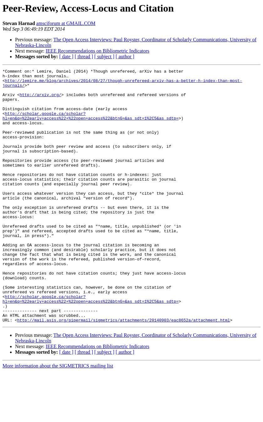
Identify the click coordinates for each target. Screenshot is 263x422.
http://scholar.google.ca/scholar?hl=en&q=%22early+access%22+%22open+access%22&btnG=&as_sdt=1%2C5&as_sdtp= (91, 125)
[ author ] (125, 56)
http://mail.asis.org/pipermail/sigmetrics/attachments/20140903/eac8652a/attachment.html (123, 370)
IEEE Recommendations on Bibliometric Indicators (98, 51)
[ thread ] (84, 56)
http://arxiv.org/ (40, 100)
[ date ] (66, 56)
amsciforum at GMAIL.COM (66, 23)
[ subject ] (104, 56)
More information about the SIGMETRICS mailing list (58, 416)
